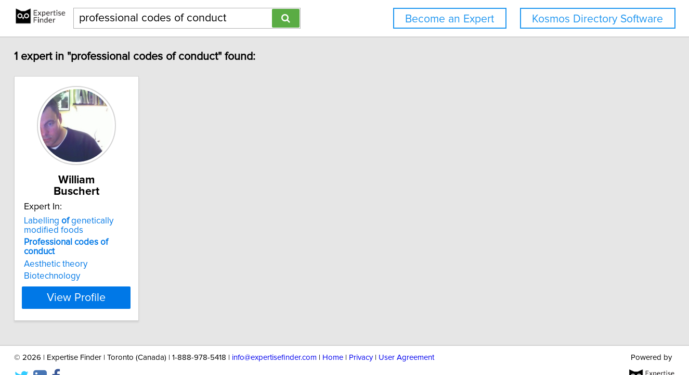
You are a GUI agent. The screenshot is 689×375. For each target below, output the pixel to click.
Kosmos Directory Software (597, 19)
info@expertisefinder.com (274, 337)
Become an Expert (449, 19)
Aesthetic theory (74, 243)
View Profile (108, 276)
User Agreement (406, 337)
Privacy (361, 337)
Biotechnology (71, 255)
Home (332, 337)
